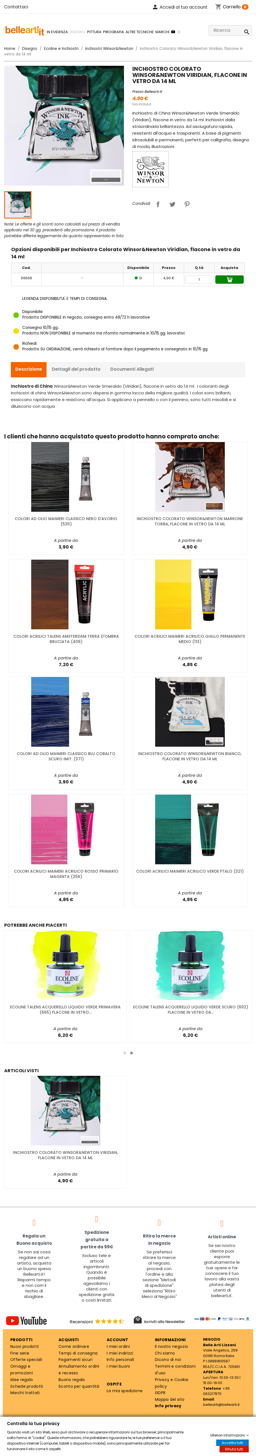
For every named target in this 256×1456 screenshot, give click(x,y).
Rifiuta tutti (234, 1449)
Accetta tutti (232, 1442)
